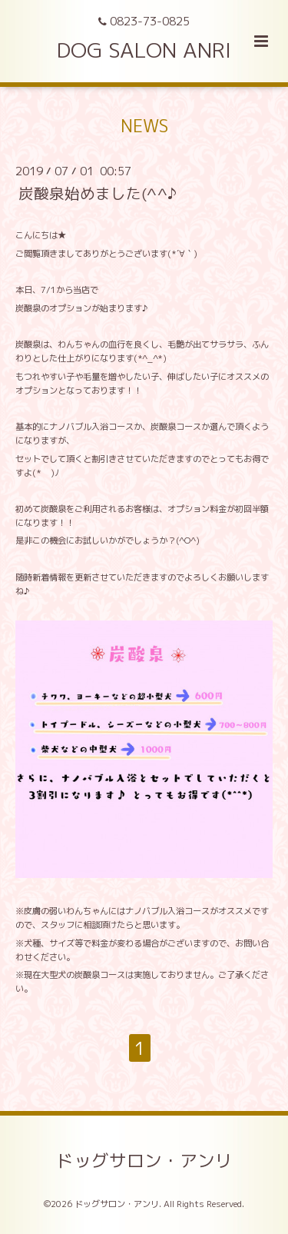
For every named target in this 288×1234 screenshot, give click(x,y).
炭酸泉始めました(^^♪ (97, 193)
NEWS (144, 126)
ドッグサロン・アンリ (144, 1160)
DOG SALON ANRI (144, 50)
